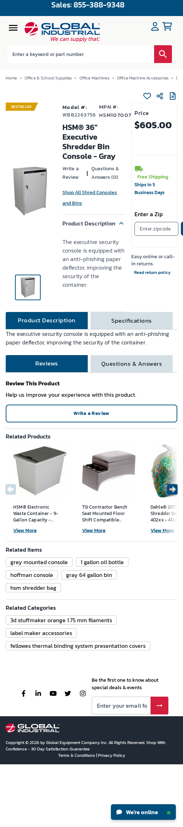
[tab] (47, 320)
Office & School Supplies (48, 78)
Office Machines (95, 78)
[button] (94, 223)
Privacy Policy (111, 755)
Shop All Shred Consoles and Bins (89, 198)
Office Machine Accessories (142, 78)
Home (11, 78)
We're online (143, 812)
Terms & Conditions (77, 755)
